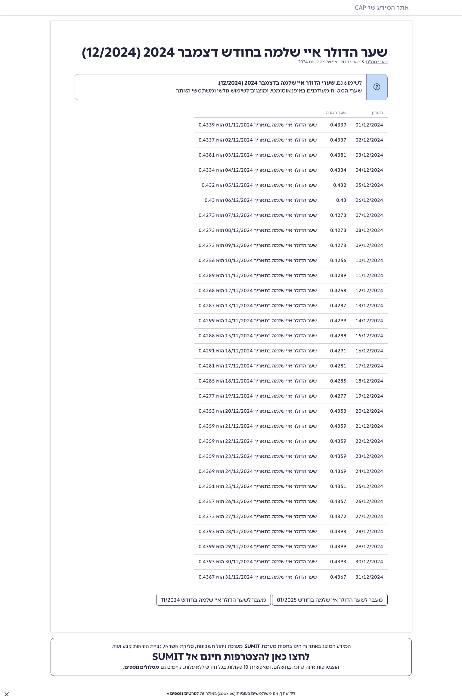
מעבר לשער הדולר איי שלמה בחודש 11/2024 (213, 600)
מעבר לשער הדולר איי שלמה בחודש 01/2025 (330, 600)
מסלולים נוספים (141, 667)
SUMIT (252, 646)
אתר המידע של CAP (382, 7)
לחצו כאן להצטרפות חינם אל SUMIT (231, 656)
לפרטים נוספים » (183, 693)
